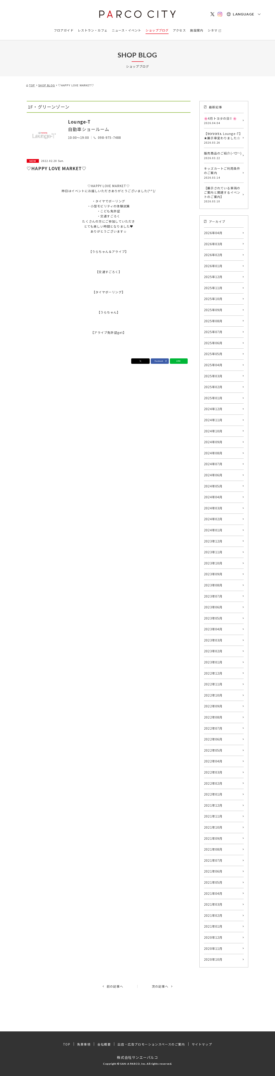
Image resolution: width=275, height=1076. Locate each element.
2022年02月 (213, 783)
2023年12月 (213, 541)
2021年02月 (213, 915)
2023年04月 (213, 629)
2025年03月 (213, 376)
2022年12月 (213, 673)
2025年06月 (213, 343)
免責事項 (84, 1044)
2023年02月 (213, 651)
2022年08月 (213, 717)
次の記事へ (160, 986)
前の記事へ (115, 986)
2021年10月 (213, 827)
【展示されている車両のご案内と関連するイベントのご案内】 (223, 194)
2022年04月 (213, 761)
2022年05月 (213, 750)
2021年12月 (213, 805)
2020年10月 (213, 959)
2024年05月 (213, 486)
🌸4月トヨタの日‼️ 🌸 (223, 120)
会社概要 (104, 1044)
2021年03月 (213, 904)
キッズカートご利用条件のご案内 (223, 172)
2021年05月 (213, 882)
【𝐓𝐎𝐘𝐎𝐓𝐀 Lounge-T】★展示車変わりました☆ (223, 137)
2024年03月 (213, 508)
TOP (66, 1044)
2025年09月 (213, 310)
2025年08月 (213, 321)
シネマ (213, 30)
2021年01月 (213, 926)
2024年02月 (213, 519)
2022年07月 (213, 728)
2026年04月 (213, 233)
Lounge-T (79, 122)
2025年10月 (213, 299)
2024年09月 (213, 442)
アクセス (179, 30)
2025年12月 (213, 277)
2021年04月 (213, 893)
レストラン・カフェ (93, 30)
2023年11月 (213, 552)
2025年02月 (213, 387)
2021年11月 (213, 816)
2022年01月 (213, 794)
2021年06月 (213, 871)
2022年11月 (213, 684)
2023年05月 (213, 618)
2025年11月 (213, 288)
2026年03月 (213, 244)
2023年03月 (213, 640)
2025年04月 (213, 365)
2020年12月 (213, 937)
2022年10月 (213, 695)
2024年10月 (213, 431)
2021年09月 (213, 838)
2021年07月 (213, 860)
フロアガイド (64, 30)
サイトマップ (202, 1044)
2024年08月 (213, 453)
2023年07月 (213, 596)
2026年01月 (213, 266)
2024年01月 (213, 530)
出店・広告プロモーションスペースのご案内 (151, 1044)
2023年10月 (213, 563)
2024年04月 (213, 497)
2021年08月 (213, 849)
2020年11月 (213, 948)
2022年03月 (213, 772)
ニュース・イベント (126, 30)
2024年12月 (213, 409)
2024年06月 (213, 475)
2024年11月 (213, 420)
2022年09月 (213, 706)
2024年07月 (213, 464)
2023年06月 (213, 607)
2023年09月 (213, 574)
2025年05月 (213, 354)
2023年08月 (213, 585)
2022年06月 (213, 739)
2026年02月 (213, 255)
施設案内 (196, 30)
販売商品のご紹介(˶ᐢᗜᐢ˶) (223, 155)
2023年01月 (213, 662)
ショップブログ (157, 30)
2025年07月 (213, 332)
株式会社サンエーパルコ (137, 1057)
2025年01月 (213, 398)
